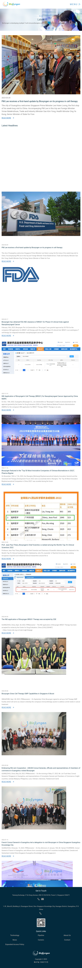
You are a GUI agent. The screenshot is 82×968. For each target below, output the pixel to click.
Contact (67, 940)
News (15, 940)
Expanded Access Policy (14, 944)
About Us (67, 935)
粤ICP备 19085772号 (41, 962)
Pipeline (41, 935)
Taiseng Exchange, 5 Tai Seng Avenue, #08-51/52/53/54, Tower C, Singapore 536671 (41, 895)
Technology (14, 935)
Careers (41, 940)
